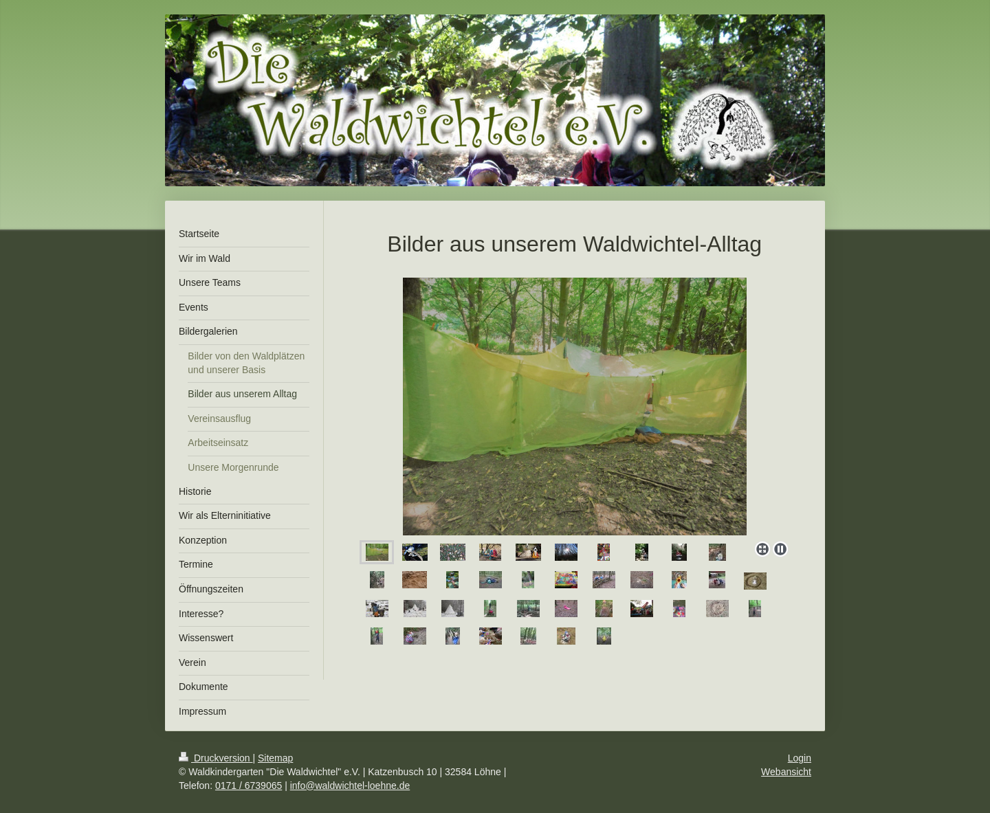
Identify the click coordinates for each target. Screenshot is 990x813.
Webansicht (786, 771)
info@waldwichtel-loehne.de (350, 785)
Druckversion (215, 758)
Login (799, 758)
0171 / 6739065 (248, 785)
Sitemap (275, 758)
